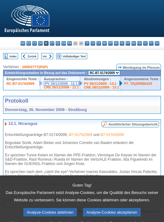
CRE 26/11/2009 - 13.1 (101, 87)
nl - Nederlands (116, 43)
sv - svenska (157, 43)
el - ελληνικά (58, 43)
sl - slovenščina (145, 43)
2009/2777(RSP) (35, 67)
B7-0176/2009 (112, 135)
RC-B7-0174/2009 (20, 83)
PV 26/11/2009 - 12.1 (61, 83)
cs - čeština (34, 43)
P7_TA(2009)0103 (138, 83)
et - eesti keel (52, 43)
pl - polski (122, 43)
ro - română (133, 43)
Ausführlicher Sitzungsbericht (133, 124)
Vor (44, 56)
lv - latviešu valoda (93, 43)
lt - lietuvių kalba (98, 43)
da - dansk (40, 43)
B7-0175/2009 (80, 135)
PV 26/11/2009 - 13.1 (100, 83)
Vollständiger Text (74, 56)
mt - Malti (110, 43)
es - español (28, 43)
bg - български (23, 43)
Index (13, 56)
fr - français (69, 43)
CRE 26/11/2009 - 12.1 (61, 87)
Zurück (32, 56)
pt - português (128, 43)
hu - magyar (104, 43)
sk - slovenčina (139, 43)
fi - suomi (151, 43)
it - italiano (87, 43)
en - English (63, 43)
